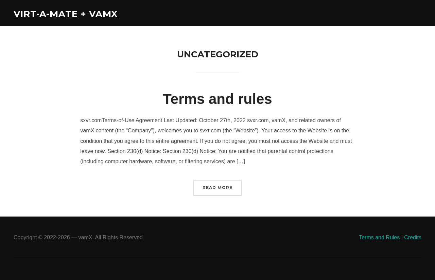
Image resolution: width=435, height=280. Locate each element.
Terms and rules (217, 99)
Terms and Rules (379, 237)
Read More (217, 187)
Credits (412, 237)
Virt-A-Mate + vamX (66, 13)
